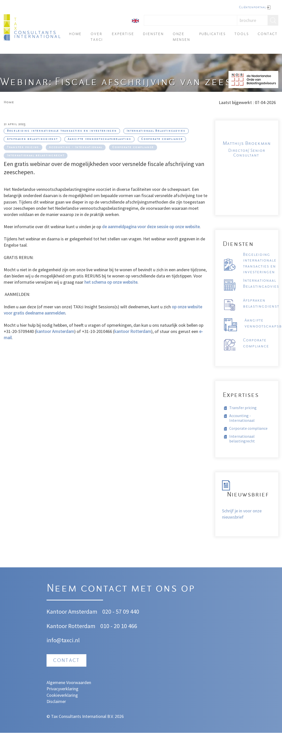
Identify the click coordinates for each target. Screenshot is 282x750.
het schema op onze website (110, 282)
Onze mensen (181, 37)
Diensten (153, 34)
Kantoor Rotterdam (71, 626)
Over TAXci (97, 37)
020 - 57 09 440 (120, 611)
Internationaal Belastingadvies (156, 131)
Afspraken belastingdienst (32, 139)
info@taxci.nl (63, 640)
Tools (241, 34)
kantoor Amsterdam (55, 331)
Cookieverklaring (62, 695)
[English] (135, 20)
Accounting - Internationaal (75, 147)
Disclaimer (56, 701)
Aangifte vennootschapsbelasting (99, 139)
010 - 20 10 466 (118, 626)
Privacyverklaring (62, 689)
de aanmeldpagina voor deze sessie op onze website (151, 226)
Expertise (123, 34)
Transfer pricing (23, 147)
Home (75, 34)
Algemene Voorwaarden (69, 682)
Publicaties (212, 34)
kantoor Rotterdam (132, 331)
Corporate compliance (162, 139)
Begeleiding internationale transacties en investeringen (62, 131)
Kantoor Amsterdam (72, 611)
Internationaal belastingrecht (35, 155)
